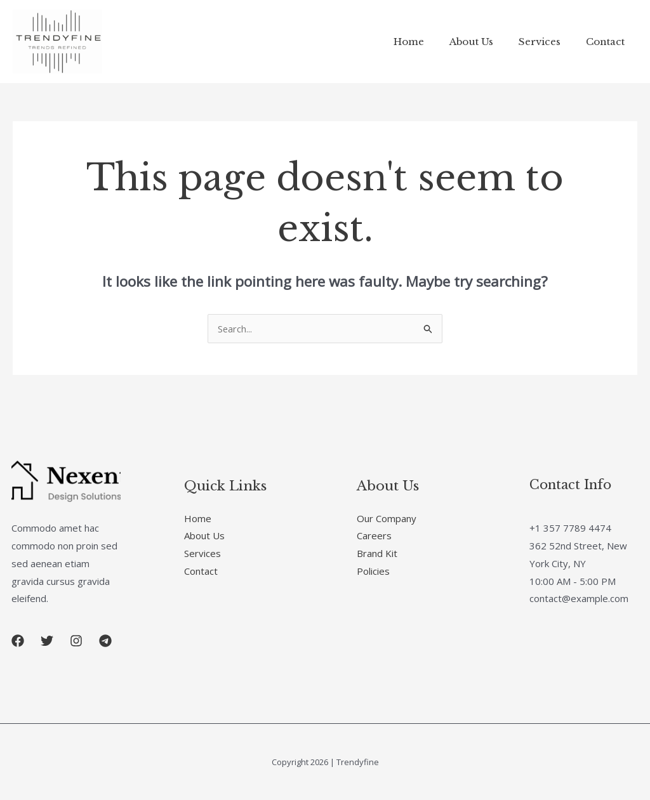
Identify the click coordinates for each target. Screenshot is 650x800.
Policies (373, 571)
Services (549, 42)
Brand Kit (377, 553)
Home (431, 42)
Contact (608, 42)
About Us (487, 42)
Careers (374, 535)
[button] (17, 640)
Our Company (386, 518)
